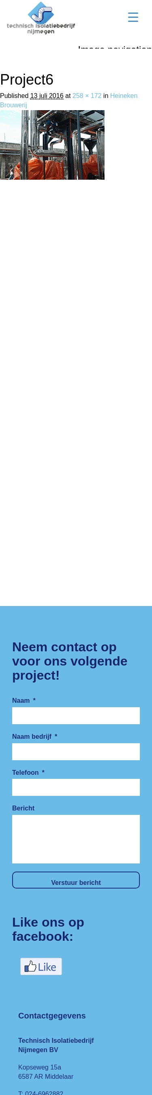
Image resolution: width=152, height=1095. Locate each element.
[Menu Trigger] (133, 17)
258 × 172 (87, 95)
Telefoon (28, 772)
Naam (24, 700)
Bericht (23, 808)
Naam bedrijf (34, 736)
